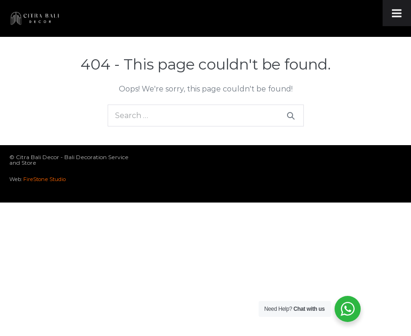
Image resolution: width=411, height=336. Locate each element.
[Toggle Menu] (397, 13)
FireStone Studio (44, 179)
